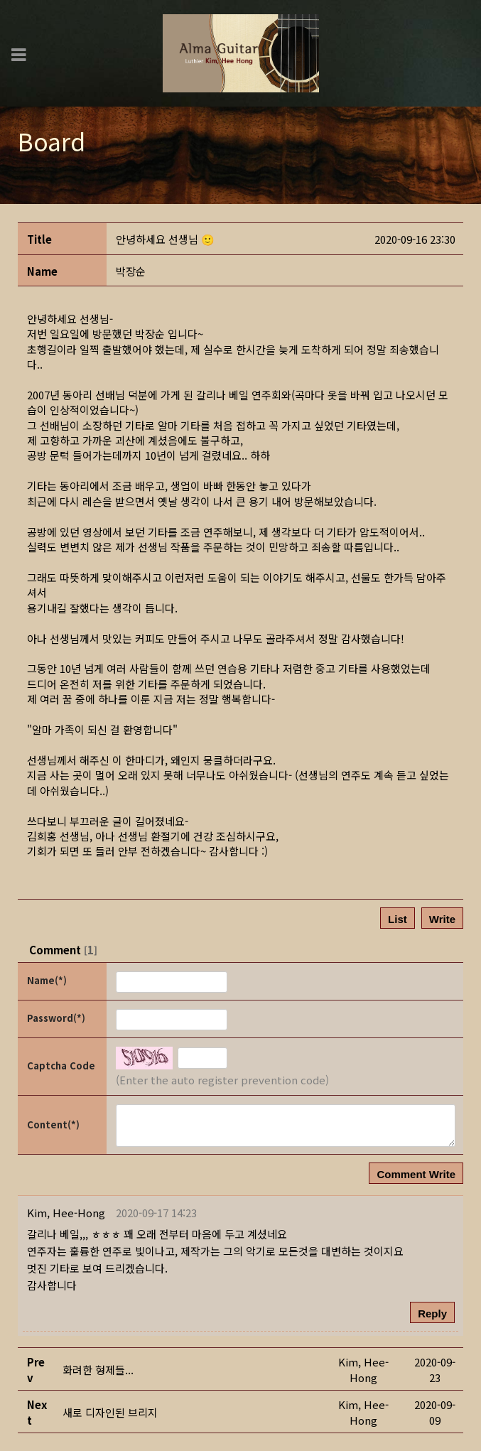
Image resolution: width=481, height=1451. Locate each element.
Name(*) (47, 980)
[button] (131, 271)
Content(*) (53, 1124)
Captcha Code (61, 1065)
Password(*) (56, 1018)
